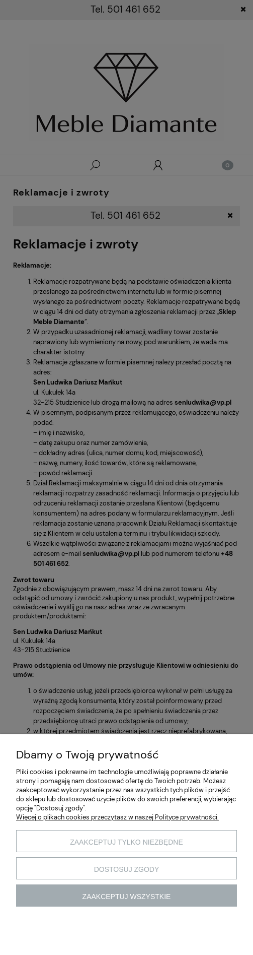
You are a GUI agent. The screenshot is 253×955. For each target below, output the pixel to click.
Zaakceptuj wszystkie (126, 897)
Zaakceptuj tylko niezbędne (126, 842)
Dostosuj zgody (126, 869)
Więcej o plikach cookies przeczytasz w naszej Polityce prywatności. (117, 817)
